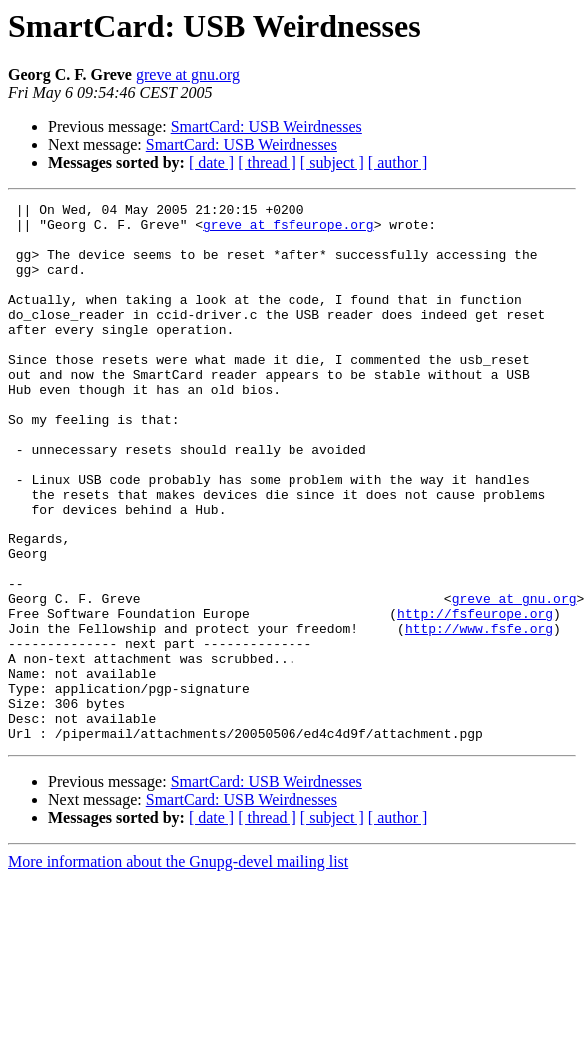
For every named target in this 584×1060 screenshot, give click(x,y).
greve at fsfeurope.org (288, 230)
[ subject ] (332, 162)
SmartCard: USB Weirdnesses (266, 126)
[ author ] (398, 162)
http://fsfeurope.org (475, 697)
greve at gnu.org (188, 74)
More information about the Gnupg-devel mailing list (178, 969)
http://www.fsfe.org (479, 715)
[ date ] (211, 162)
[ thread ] (267, 162)
